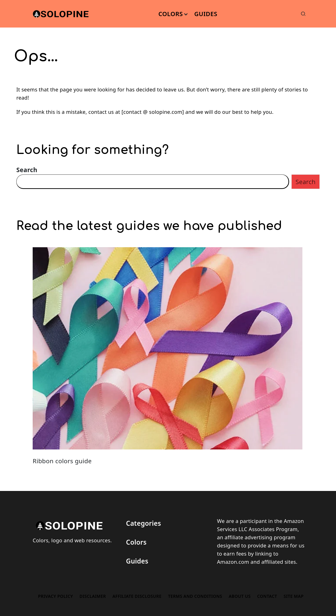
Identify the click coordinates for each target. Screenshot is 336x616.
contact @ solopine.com (152, 111)
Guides (137, 561)
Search (26, 170)
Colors (136, 542)
